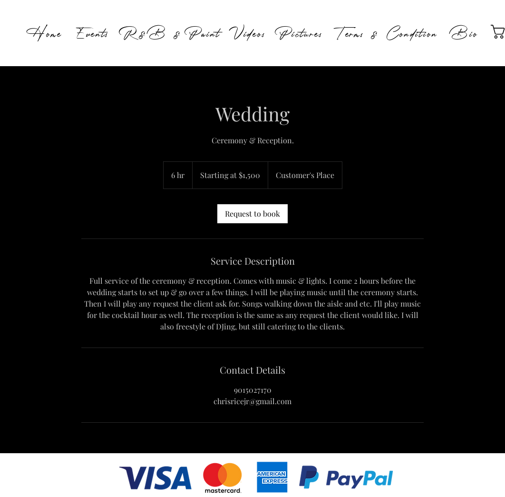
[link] (252, 213)
